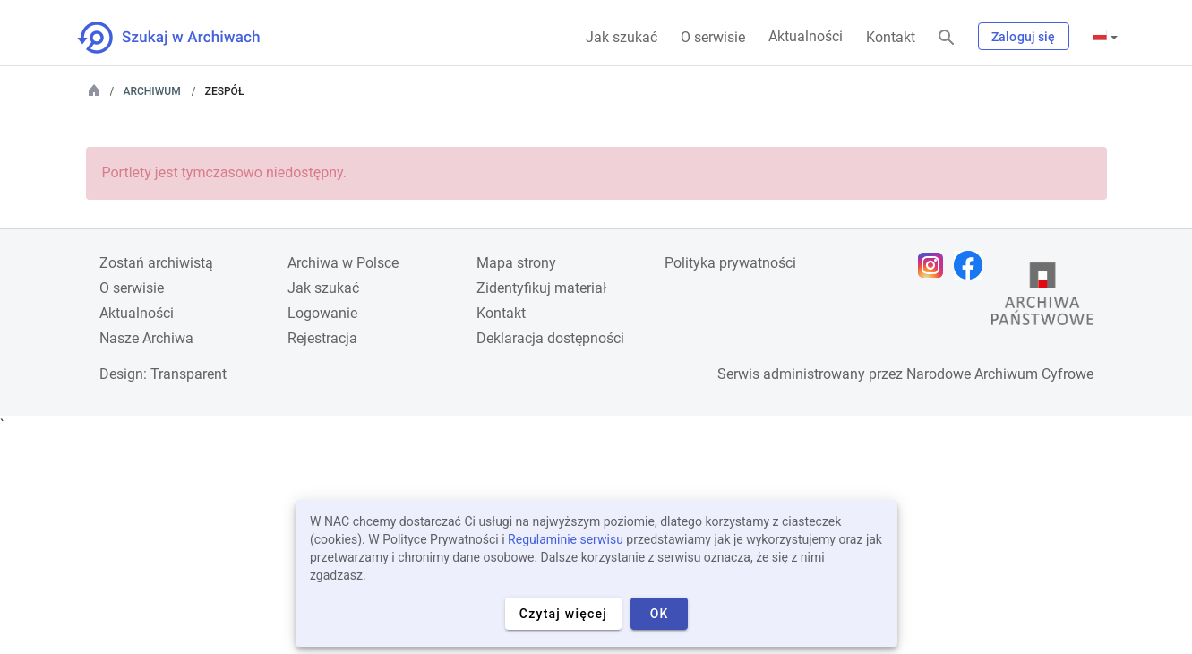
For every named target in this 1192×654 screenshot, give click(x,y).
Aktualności (805, 36)
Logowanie (322, 313)
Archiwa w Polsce (343, 262)
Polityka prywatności (730, 262)
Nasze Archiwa (146, 338)
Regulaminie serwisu (565, 539)
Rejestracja (322, 338)
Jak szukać (621, 37)
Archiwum (152, 91)
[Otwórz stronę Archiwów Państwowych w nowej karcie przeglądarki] (1042, 298)
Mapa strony (516, 262)
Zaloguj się (1023, 37)
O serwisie (713, 37)
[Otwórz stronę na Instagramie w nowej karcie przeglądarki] (935, 265)
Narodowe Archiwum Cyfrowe (999, 374)
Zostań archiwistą (156, 262)
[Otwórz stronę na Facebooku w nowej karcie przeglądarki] (972, 265)
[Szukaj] (946, 38)
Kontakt (890, 37)
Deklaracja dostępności (550, 338)
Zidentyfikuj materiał (541, 288)
